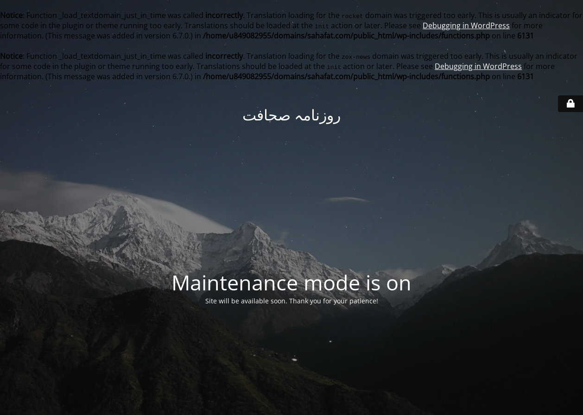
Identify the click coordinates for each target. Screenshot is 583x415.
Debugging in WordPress (466, 25)
